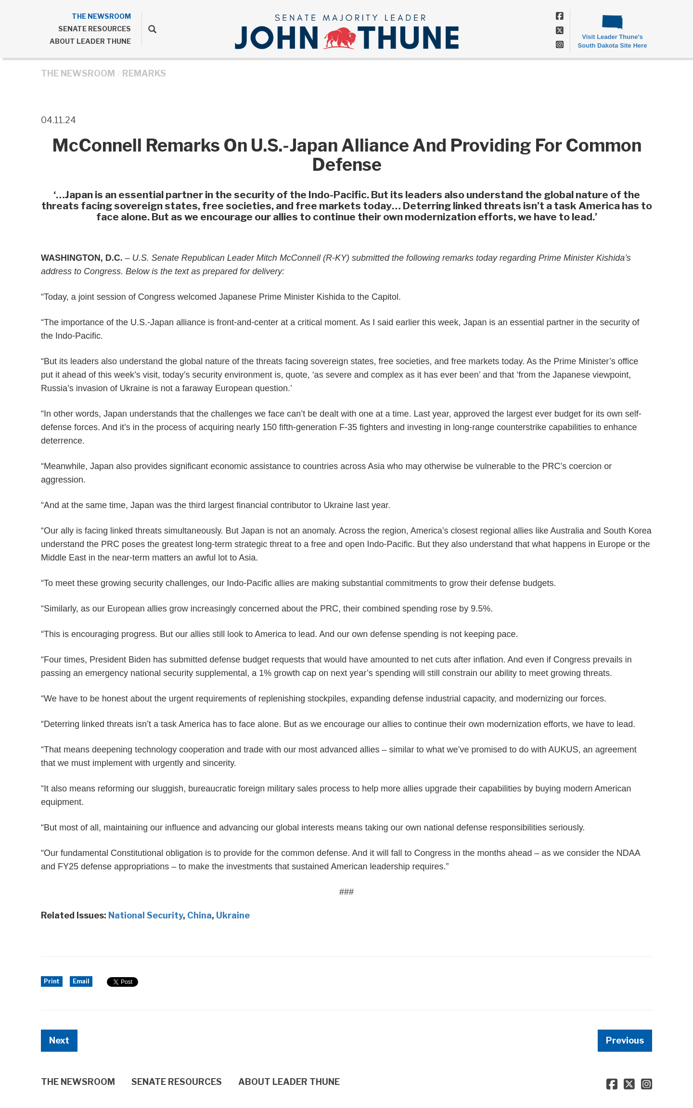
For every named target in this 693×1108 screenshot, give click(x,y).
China (199, 915)
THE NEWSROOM (101, 16)
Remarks (144, 73)
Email (81, 981)
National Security (145, 915)
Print (52, 981)
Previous (625, 1040)
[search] (148, 29)
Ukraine (233, 915)
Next (59, 1040)
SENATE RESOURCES (94, 29)
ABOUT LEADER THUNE (90, 41)
